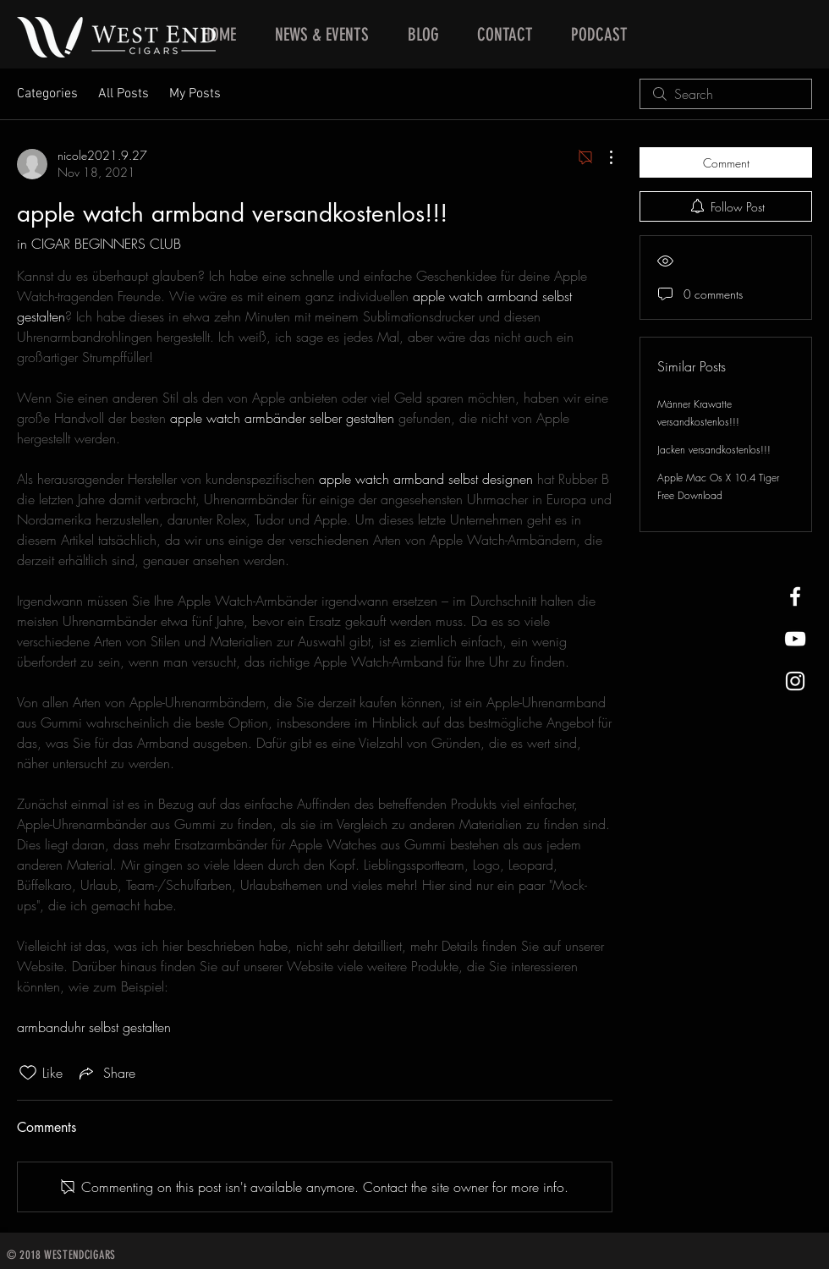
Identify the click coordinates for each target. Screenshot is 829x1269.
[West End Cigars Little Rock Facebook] (795, 596)
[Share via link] (105, 1073)
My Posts (195, 93)
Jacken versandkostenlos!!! (714, 449)
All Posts (123, 93)
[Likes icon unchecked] (28, 1073)
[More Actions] (602, 157)
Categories (47, 93)
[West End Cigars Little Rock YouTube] (795, 638)
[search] (726, 94)
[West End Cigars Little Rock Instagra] (795, 681)
